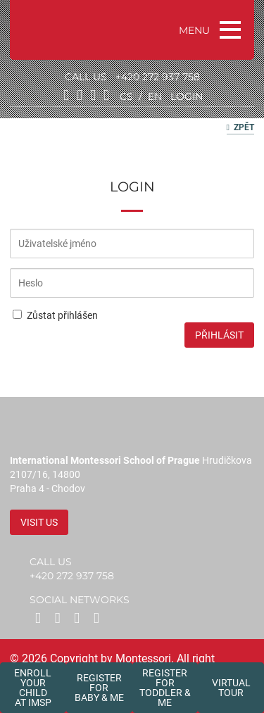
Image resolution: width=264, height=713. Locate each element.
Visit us (39, 522)
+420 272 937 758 (157, 76)
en (155, 96)
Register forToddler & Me (165, 687)
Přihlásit (219, 335)
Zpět (240, 127)
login (186, 96)
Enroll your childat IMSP (32, 687)
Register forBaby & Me (99, 687)
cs (126, 96)
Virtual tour (231, 687)
